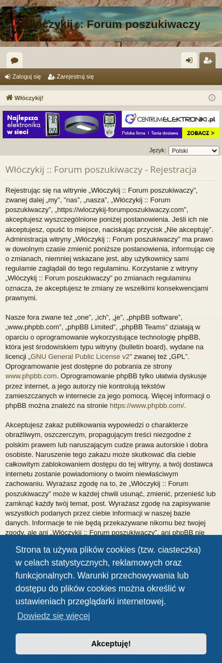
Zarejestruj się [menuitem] (210, 62)
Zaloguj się (26, 76)
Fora (17, 62)
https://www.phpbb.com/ (147, 405)
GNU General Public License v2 (80, 356)
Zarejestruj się (75, 76)
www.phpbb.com (31, 376)
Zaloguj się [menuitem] (191, 62)
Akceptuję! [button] (111, 643)
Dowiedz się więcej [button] (53, 615)
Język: (157, 150)
